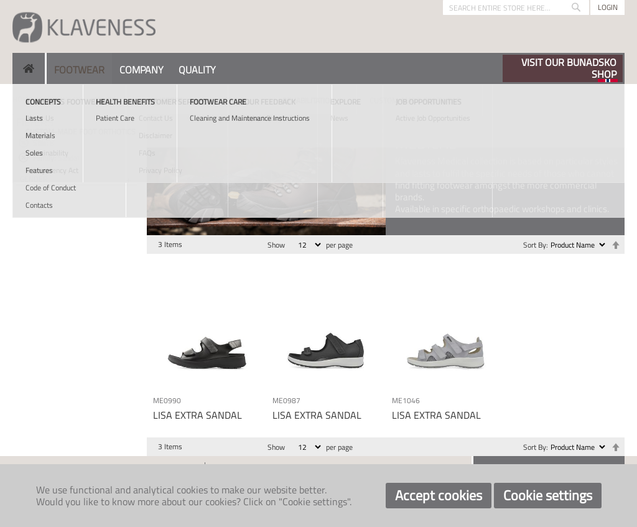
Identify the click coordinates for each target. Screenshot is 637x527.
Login (608, 7)
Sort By (534, 245)
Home (22, 99)
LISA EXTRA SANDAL (197, 415)
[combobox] (516, 7)
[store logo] (84, 26)
